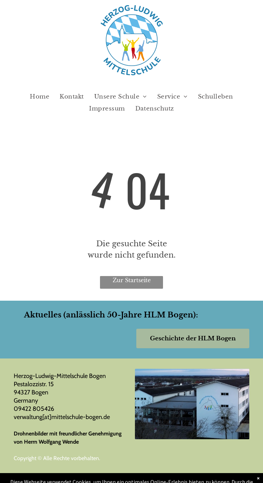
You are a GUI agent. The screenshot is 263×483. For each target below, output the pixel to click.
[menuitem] (39, 97)
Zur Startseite (132, 280)
